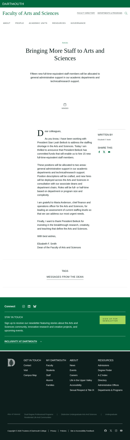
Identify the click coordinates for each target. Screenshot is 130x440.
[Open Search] (126, 13)
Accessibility (76, 385)
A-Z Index (102, 375)
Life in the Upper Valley (81, 380)
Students (50, 370)
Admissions (103, 365)
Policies (63, 431)
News (72, 365)
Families (50, 385)
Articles (65, 43)
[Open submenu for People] (19, 23)
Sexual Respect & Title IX (82, 390)
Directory (102, 380)
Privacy (53, 431)
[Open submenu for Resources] (59, 23)
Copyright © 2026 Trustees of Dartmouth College (27, 431)
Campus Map (30, 375)
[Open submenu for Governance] (78, 23)
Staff (48, 375)
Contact (27, 365)
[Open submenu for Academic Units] (38, 23)
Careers (74, 375)
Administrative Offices (108, 385)
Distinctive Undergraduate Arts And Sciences (79, 414)
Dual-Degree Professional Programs (38, 414)
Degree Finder (105, 370)
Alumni (49, 380)
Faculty (49, 365)
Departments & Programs (110, 390)
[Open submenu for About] (6, 23)
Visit (26, 370)
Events (73, 370)
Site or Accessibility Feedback (82, 431)
